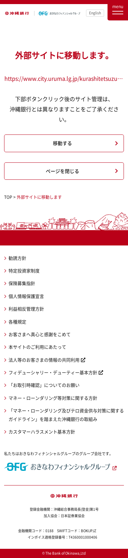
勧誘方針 (17, 258)
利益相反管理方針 (26, 308)
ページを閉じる (62, 171)
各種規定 (17, 321)
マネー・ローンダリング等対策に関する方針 (53, 398)
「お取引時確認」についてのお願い (44, 385)
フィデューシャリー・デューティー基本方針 (53, 372)
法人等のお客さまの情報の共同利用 (44, 359)
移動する (62, 143)
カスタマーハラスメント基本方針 (42, 431)
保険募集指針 (22, 283)
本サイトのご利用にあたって (37, 347)
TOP (8, 197)
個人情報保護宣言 (26, 296)
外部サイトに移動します (39, 197)
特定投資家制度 (24, 270)
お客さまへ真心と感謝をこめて (40, 334)
